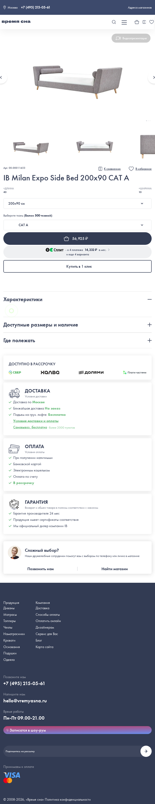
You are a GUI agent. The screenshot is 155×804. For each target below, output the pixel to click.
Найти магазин (114, 568)
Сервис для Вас (47, 633)
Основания (11, 646)
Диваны (9, 608)
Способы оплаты (48, 614)
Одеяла (9, 659)
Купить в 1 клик (79, 266)
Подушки (10, 653)
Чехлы (7, 627)
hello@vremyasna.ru (25, 700)
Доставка (42, 608)
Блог (39, 640)
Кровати (9, 640)
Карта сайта (44, 646)
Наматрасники (14, 633)
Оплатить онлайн (48, 620)
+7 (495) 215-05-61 (35, 7)
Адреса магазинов (140, 7)
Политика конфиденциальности (68, 799)
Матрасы (10, 614)
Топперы (9, 620)
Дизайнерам (45, 627)
